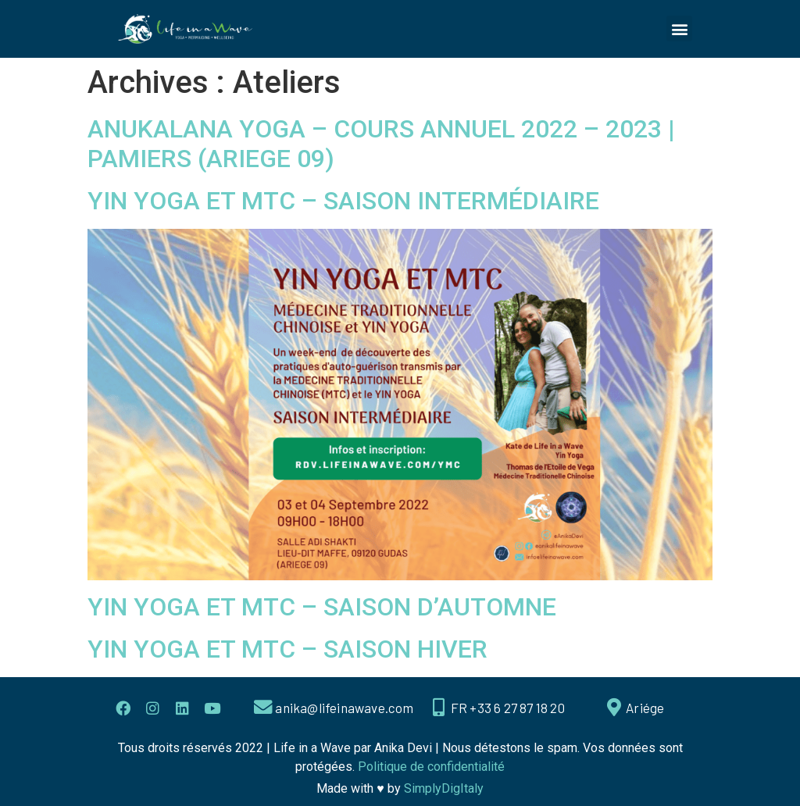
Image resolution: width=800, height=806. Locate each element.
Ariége (646, 707)
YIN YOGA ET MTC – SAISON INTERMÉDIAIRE (343, 201)
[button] (679, 28)
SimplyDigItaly (444, 788)
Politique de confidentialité (431, 766)
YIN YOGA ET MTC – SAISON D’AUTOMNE (322, 607)
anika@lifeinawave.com (345, 707)
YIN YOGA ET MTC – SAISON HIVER (288, 649)
